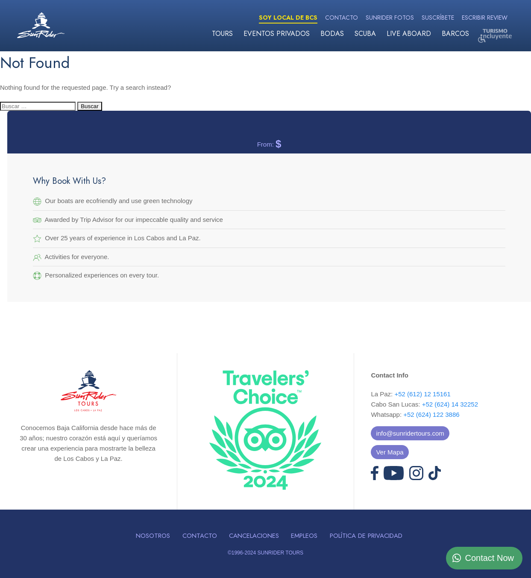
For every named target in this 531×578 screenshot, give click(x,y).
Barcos (455, 33)
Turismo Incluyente (494, 35)
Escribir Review (485, 17)
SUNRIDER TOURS (280, 553)
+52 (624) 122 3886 (431, 414)
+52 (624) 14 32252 (450, 404)
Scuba (365, 33)
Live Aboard (409, 33)
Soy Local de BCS (288, 17)
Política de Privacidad (366, 535)
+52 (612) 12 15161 (422, 394)
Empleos (304, 535)
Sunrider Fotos (390, 17)
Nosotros (153, 535)
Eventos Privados (276, 33)
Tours (222, 33)
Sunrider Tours (41, 25)
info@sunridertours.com (410, 433)
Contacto (341, 17)
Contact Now (489, 558)
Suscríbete (438, 17)
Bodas (332, 33)
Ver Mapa (389, 452)
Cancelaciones (254, 535)
